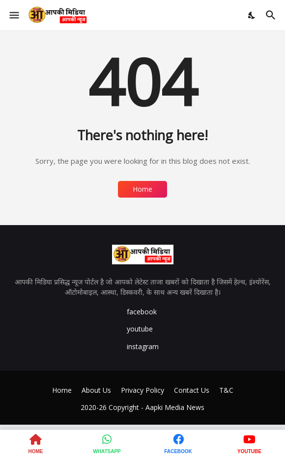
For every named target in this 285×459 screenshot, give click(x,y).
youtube (140, 328)
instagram (143, 346)
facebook (142, 311)
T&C (226, 390)
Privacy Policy (142, 390)
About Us (96, 390)
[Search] (272, 15)
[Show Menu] (13, 15)
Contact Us (191, 390)
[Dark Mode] (252, 15)
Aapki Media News (174, 407)
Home (142, 189)
